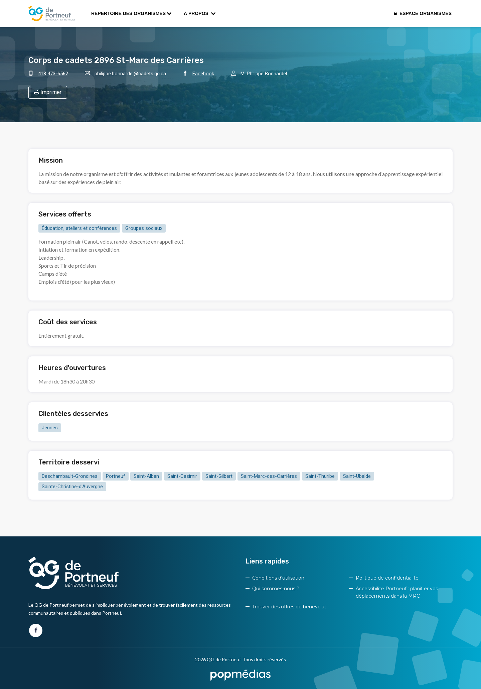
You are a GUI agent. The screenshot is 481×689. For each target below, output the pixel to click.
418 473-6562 (53, 74)
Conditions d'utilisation (278, 578)
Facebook (203, 74)
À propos (200, 13)
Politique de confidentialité (387, 578)
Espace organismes (423, 13)
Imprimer (47, 92)
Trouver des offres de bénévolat (289, 607)
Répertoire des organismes (131, 13)
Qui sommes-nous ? (275, 589)
